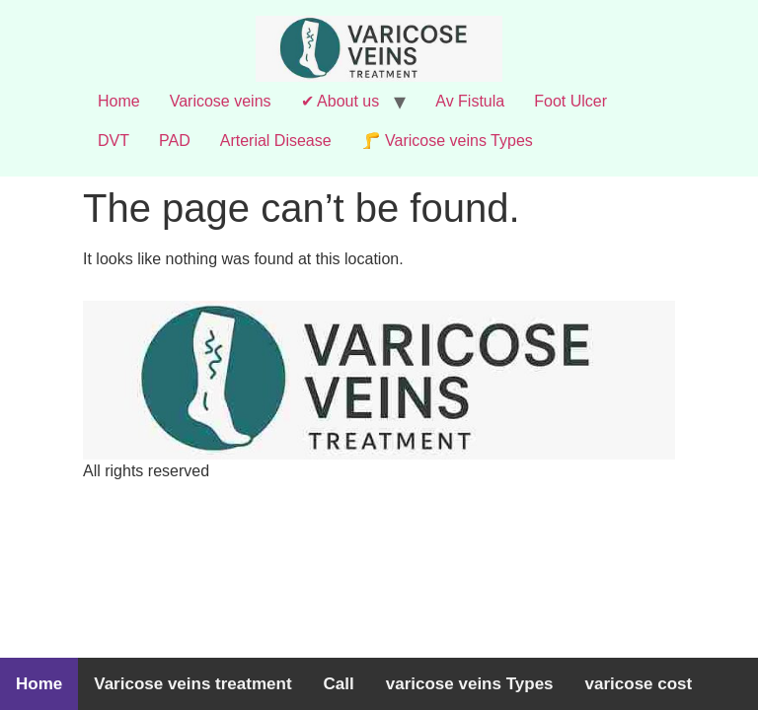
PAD (174, 140)
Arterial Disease (276, 140)
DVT (113, 140)
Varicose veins (220, 101)
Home (119, 101)
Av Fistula (469, 101)
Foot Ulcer (570, 101)
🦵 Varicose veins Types (447, 140)
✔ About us (340, 101)
